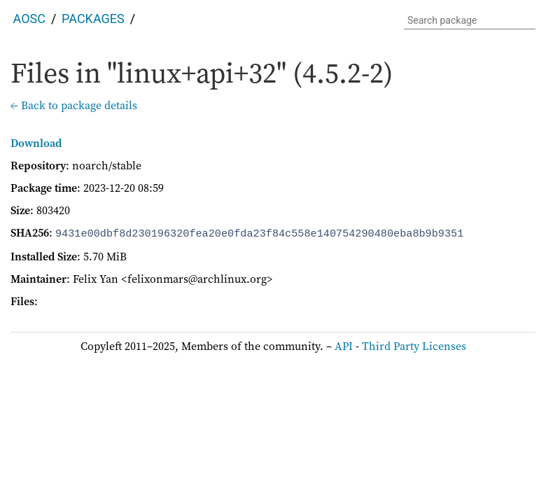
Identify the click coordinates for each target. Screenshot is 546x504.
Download (36, 142)
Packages (93, 18)
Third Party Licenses (414, 344)
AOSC (29, 18)
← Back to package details (73, 105)
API (344, 344)
